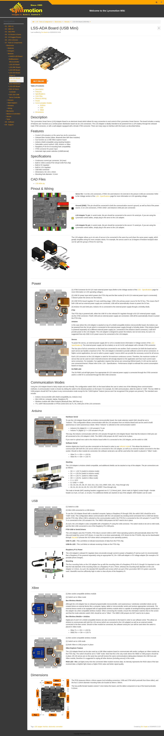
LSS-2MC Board (14, 67)
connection (59, 726)
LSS (36, 726)
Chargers (11, 51)
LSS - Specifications (103, 196)
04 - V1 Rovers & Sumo (13, 34)
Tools (8, 119)
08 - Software (9, 122)
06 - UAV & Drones (11, 40)
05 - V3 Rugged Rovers (13, 37)
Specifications (40, 94)
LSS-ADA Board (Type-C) (14, 74)
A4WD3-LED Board (15, 56)
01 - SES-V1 (9, 26)
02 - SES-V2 (9, 29)
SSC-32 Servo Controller (14, 90)
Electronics (58, 22)
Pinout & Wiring (40, 98)
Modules (66, 22)
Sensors (10, 100)
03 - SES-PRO (10, 32)
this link (74, 537)
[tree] (14, 75)
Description (39, 89)
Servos (8, 116)
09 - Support (9, 125)
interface (45, 726)
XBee (42, 110)
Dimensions (39, 112)
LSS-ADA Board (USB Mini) (80, 22)
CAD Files (38, 96)
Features (38, 91)
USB (41, 107)
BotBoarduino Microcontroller (14, 60)
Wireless (11, 105)
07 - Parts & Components (44, 22)
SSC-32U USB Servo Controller (14, 96)
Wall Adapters (12, 103)
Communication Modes (43, 103)
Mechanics (10, 111)
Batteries (11, 48)
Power (37, 101)
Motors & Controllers (13, 114)
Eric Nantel (44, 32)
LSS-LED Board (14, 86)
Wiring (10, 108)
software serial (124, 446)
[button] (159, 28)
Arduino (42, 105)
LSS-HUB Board (14, 84)
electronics (52, 726)
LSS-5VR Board (14, 70)
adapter (40, 726)
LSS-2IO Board (14, 64)
